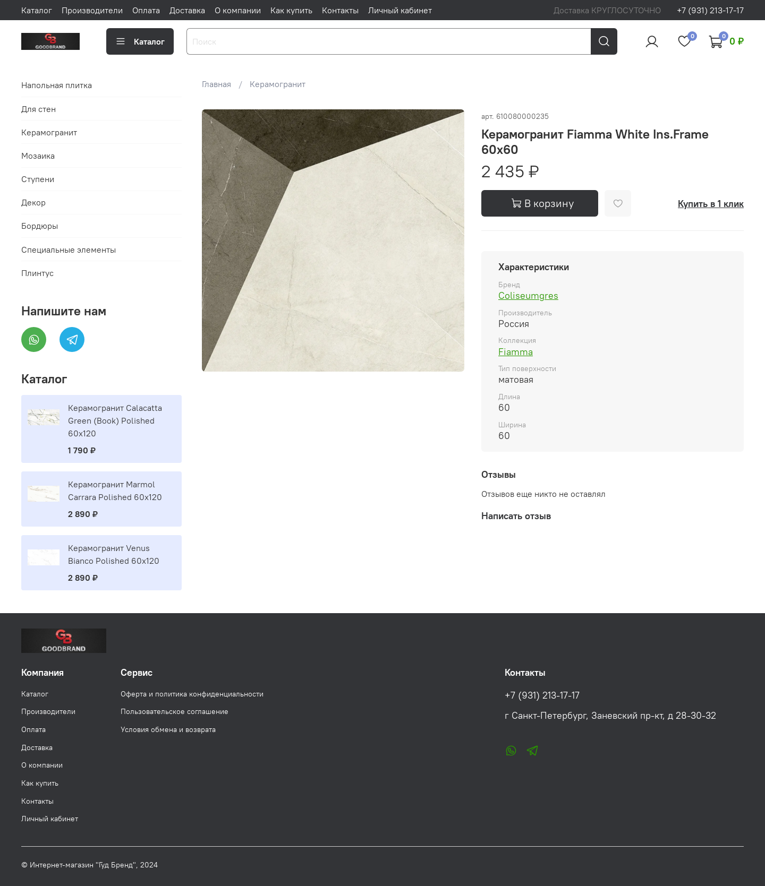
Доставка (187, 10)
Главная (216, 84)
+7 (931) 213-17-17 (710, 10)
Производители (92, 10)
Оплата (146, 10)
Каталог (36, 10)
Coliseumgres (528, 295)
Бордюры (39, 225)
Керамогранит (277, 84)
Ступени (37, 179)
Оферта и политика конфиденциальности (192, 694)
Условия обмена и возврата (168, 729)
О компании (238, 10)
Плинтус (37, 273)
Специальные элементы (68, 249)
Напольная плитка (56, 85)
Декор (33, 202)
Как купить (291, 10)
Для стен (38, 109)
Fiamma (515, 352)
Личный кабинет (400, 10)
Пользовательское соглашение (174, 711)
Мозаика (38, 155)
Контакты (340, 10)
